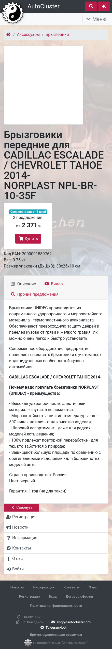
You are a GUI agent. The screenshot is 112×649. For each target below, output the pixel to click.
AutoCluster (43, 6)
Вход (53, 596)
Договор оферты (79, 596)
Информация (44, 587)
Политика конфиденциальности (56, 605)
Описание (23, 283)
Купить (28, 238)
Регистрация (29, 596)
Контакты (72, 587)
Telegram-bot (52, 627)
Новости (17, 587)
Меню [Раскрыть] (96, 19)
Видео (54, 283)
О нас (93, 587)
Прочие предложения (35, 294)
